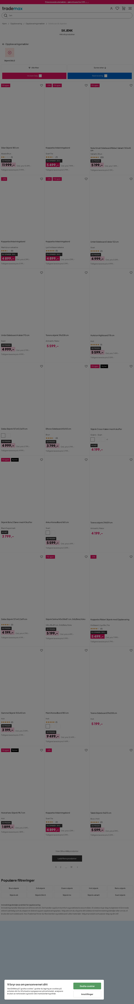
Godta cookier (87, 986)
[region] (54, 990)
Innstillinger (87, 994)
